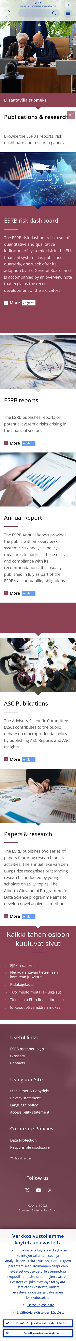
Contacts (17, 1063)
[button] (68, 5)
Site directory (23, 1158)
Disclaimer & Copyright (29, 1090)
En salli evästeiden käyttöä (41, 1333)
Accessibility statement (29, 1112)
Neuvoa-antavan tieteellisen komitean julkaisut (34, 974)
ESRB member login (27, 1048)
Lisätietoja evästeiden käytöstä (40, 1312)
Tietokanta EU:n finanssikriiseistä (38, 999)
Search (54, 13)
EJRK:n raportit (22, 965)
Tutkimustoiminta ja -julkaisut (35, 992)
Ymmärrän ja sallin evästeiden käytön (41, 1323)
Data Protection (23, 1140)
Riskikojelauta (22, 984)
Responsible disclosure (30, 1147)
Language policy (24, 1105)
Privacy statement (25, 1097)
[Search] (36, 13)
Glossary (17, 1055)
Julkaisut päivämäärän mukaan (36, 1007)
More (15, 302)
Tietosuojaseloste (40, 1305)
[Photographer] (72, 89)
